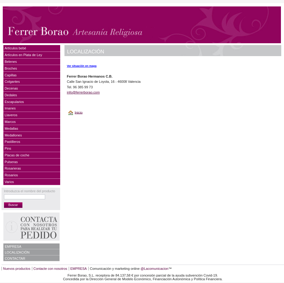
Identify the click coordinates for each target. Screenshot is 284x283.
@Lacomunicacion (155, 268)
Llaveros (11, 115)
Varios (9, 182)
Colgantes (12, 81)
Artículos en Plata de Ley (23, 55)
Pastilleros (12, 141)
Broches (11, 68)
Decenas (11, 88)
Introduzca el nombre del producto (29, 191)
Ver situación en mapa (82, 65)
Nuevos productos (16, 268)
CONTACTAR (15, 258)
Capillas (11, 75)
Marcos (10, 122)
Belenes (11, 61)
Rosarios (11, 175)
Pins (8, 148)
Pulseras (11, 162)
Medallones (13, 135)
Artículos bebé (15, 48)
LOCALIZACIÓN (17, 252)
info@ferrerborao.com (83, 92)
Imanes (10, 108)
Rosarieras (13, 168)
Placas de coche (17, 155)
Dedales (11, 95)
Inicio (79, 112)
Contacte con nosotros (50, 268)
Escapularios (14, 102)
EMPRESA (13, 246)
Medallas (11, 128)
